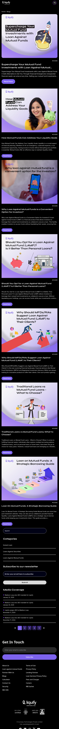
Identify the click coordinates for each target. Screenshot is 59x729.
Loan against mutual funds (12, 669)
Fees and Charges (32, 679)
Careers (29, 683)
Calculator (6, 679)
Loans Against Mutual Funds (13, 558)
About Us (5, 666)
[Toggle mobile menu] (55, 3)
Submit (25, 582)
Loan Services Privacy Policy (36, 676)
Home (3, 11)
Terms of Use (31, 666)
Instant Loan (7, 545)
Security (5, 686)
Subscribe (29, 657)
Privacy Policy (31, 669)
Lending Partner (32, 672)
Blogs (4, 676)
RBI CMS (5, 690)
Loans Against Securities (12, 551)
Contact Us (6, 683)
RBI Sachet (30, 686)
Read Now (8, 81)
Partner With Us (8, 672)
